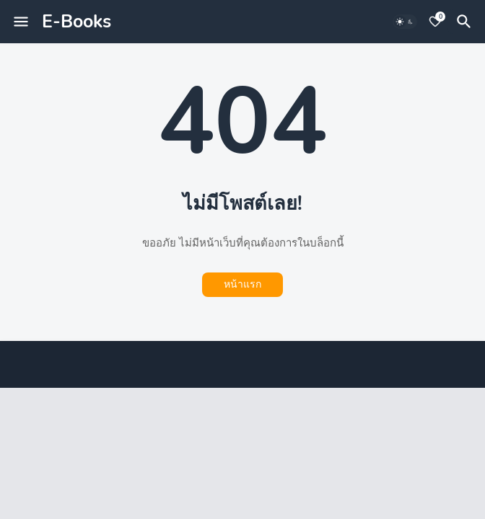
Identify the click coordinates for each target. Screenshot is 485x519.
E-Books (76, 21)
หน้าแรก (242, 284)
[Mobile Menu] (21, 21)
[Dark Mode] (405, 21)
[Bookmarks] (435, 21)
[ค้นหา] (466, 21)
